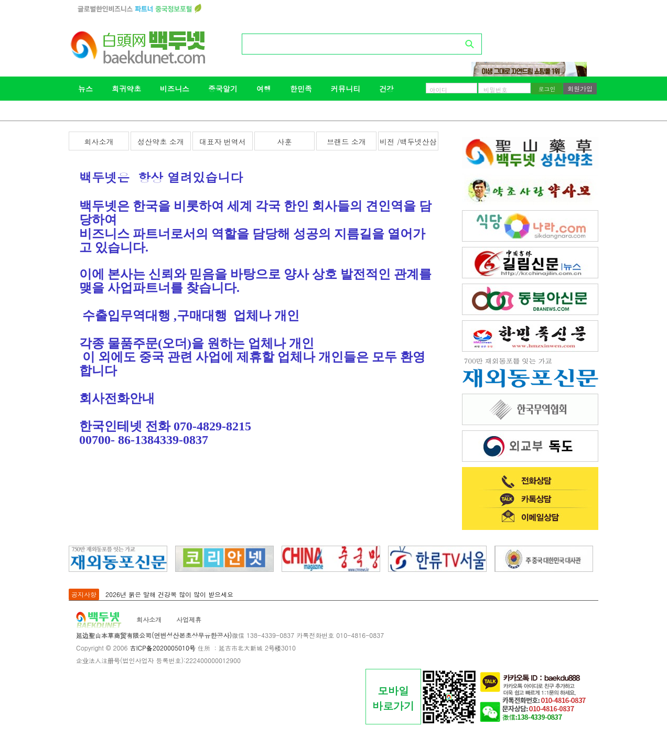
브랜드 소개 (346, 141)
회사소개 (99, 141)
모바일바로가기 (393, 698)
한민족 (301, 88)
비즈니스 (174, 88)
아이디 (438, 89)
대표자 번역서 (222, 141)
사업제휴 (188, 619)
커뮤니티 (345, 88)
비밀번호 (495, 89)
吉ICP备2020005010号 (162, 647)
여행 (263, 88)
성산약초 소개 (160, 141)
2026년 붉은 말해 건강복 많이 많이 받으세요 (169, 594)
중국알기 (223, 88)
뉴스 (85, 88)
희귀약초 (126, 88)
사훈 (284, 141)
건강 (386, 88)
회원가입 (580, 88)
